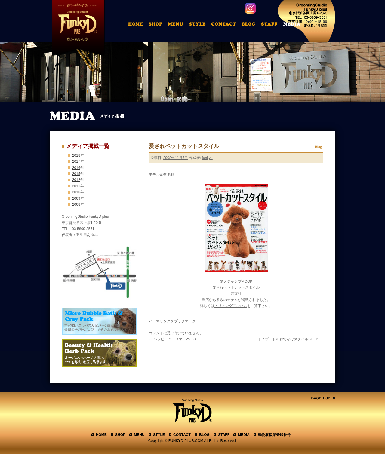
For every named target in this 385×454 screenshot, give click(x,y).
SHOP (120, 435)
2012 (76, 180)
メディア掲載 (296, 25)
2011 (76, 186)
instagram (250, 8)
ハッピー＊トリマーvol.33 (172, 339)
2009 (76, 198)
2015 (76, 174)
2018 (76, 155)
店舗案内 (156, 25)
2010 (76, 192)
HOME (136, 25)
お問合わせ (226, 25)
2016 (76, 168)
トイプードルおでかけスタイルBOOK (290, 339)
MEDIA (244, 435)
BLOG (204, 435)
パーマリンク (160, 321)
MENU (139, 435)
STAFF (223, 435)
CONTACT (182, 435)
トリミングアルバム (199, 25)
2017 (76, 161)
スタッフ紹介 (271, 25)
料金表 (176, 25)
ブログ (251, 25)
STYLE (159, 435)
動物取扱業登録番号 (274, 435)
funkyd (207, 158)
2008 (76, 204)
